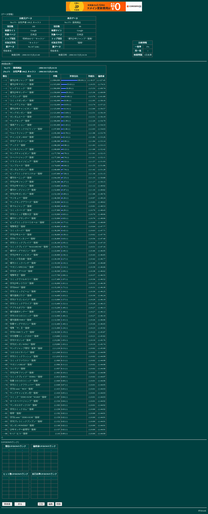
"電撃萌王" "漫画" (17, 226)
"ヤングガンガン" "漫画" (20, 113)
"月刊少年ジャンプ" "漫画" (21, 182)
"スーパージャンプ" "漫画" (21, 157)
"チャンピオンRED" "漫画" (21, 137)
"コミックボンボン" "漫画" (21, 100)
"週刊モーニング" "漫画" (20, 178)
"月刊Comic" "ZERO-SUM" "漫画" (24, 417)
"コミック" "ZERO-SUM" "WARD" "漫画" (28, 397)
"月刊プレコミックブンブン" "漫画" (26, 421)
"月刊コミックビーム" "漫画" (22, 291)
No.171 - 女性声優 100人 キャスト (25, 22)
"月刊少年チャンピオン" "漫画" (24, 255)
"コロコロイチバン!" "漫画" (22, 352)
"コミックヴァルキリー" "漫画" (24, 279)
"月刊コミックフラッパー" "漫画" (25, 385)
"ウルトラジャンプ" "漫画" (21, 133)
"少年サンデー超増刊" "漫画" (22, 429)
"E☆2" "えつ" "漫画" (18, 433)
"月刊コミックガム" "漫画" (21, 409)
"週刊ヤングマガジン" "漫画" (22, 251)
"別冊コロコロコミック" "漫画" (24, 381)
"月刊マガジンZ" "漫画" (20, 340)
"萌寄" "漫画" (15, 413)
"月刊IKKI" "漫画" (17, 287)
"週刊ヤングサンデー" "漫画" (22, 218)
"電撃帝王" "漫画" (17, 275)
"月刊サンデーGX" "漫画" (21, 271)
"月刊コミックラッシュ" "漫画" (24, 356)
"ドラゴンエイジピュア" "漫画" (24, 161)
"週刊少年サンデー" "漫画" (21, 92)
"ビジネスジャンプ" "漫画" (21, 149)
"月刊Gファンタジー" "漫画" (22, 239)
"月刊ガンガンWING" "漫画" (22, 344)
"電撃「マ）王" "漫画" (19, 328)
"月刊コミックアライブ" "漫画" (24, 303)
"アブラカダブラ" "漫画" (20, 308)
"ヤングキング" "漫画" (19, 121)
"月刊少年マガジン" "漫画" (21, 186)
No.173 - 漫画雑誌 (72, 22)
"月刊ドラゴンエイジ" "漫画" (22, 299)
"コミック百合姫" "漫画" (20, 259)
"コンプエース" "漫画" (19, 165)
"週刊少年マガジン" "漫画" (21, 84)
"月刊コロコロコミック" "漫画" (24, 316)
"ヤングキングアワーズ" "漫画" (24, 202)
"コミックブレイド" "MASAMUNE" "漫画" (29, 247)
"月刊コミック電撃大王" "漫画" (24, 214)
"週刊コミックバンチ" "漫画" (22, 263)
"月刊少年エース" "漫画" (20, 234)
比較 (37, 47)
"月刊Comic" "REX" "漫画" (21, 389)
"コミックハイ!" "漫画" (20, 230)
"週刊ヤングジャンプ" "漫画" (22, 190)
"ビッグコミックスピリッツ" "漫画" (26, 129)
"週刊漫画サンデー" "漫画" (21, 312)
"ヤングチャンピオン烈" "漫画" (24, 393)
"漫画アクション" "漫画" (20, 125)
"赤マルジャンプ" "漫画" (20, 206)
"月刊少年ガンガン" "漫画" (21, 194)
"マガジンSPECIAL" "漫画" (21, 267)
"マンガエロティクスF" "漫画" (23, 405)
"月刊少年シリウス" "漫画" (21, 283)
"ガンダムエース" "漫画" (20, 117)
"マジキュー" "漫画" (18, 198)
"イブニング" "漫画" (18, 96)
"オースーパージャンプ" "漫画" (24, 401)
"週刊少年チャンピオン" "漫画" (24, 109)
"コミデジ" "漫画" (17, 368)
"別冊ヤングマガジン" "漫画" (22, 324)
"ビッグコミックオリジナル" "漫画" (26, 174)
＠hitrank (202, 510)
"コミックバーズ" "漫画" (20, 210)
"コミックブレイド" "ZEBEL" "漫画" (26, 377)
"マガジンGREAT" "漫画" (20, 364)
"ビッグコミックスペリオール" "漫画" (27, 222)
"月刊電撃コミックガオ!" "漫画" (24, 336)
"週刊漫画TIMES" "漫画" (20, 320)
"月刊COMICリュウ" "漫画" (22, 332)
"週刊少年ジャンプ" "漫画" (21, 80)
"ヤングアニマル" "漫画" (20, 104)
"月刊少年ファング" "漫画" (21, 373)
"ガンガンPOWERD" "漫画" (22, 425)
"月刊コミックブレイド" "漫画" (24, 243)
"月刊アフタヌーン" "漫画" (21, 141)
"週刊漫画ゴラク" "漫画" (20, 295)
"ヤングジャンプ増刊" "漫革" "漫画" (26, 348)
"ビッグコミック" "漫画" (20, 88)
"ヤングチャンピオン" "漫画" (22, 153)
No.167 (31, 47)
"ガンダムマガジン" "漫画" (21, 169)
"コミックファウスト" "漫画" (22, 360)
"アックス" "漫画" (17, 145)
